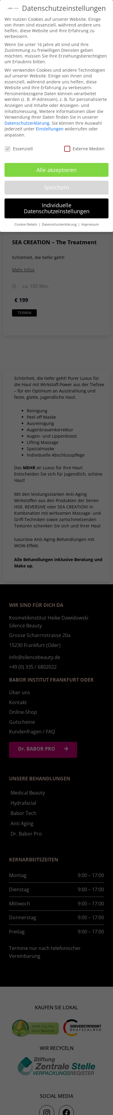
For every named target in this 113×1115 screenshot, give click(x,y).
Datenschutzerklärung (27, 123)
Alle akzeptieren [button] (56, 169)
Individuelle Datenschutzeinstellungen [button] (56, 208)
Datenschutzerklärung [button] (59, 224)
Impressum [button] (90, 224)
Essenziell (19, 148)
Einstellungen (50, 129)
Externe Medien (84, 148)
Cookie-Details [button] (26, 224)
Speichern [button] (56, 187)
